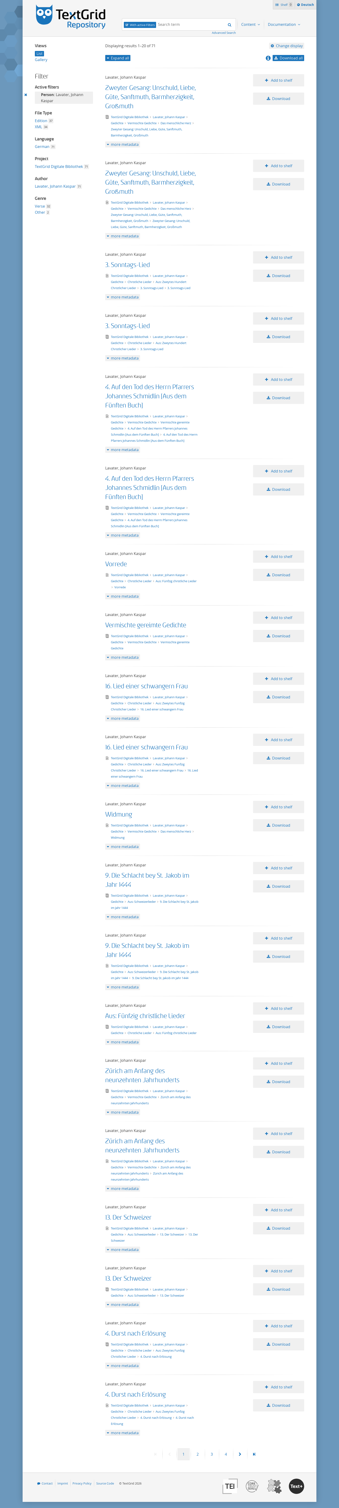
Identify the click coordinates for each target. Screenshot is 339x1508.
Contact (47, 1483)
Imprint (62, 1483)
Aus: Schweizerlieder (142, 901)
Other (40, 212)
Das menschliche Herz (176, 123)
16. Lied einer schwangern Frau (146, 686)
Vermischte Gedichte (142, 123)
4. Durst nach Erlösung (135, 1333)
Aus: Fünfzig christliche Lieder (176, 581)
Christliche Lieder (140, 282)
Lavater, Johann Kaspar (55, 186)
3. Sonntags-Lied (127, 265)
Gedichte (117, 123)
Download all (291, 58)
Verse (40, 206)
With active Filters (142, 25)
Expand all (120, 58)
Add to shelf (281, 80)
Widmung (118, 814)
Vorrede (116, 564)
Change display (289, 45)
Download (281, 98)
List (39, 53)
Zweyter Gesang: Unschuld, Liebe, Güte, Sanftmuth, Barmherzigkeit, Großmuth (150, 97)
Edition (41, 120)
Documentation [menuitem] (282, 24)
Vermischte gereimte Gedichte (145, 625)
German (42, 146)
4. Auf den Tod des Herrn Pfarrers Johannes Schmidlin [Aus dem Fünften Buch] (149, 396)
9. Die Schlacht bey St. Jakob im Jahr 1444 (160, 978)
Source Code (105, 1483)
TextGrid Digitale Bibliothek (59, 166)
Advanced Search (224, 33)
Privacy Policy (82, 1483)
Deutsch (308, 5)
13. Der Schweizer (128, 1217)
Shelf (286, 4)
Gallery (41, 59)
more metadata (125, 144)
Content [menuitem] (249, 24)
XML (38, 126)
